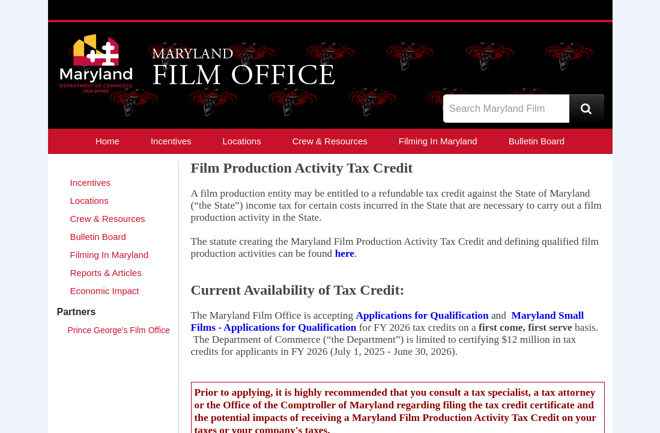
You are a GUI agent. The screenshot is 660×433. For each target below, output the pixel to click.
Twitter (546, 53)
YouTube (591, 53)
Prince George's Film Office (119, 330)
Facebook (568, 53)
